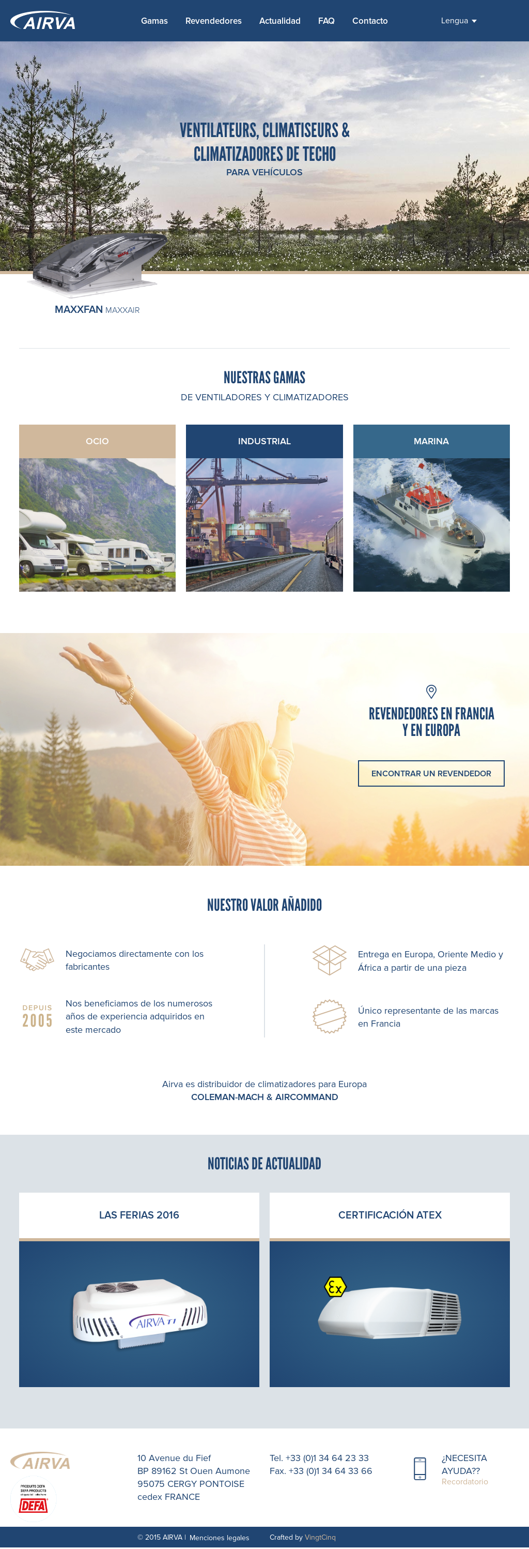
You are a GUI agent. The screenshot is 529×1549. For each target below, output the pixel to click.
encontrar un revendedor (431, 775)
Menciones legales (220, 1539)
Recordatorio (465, 1483)
